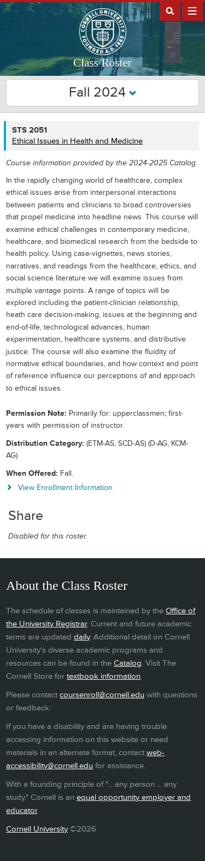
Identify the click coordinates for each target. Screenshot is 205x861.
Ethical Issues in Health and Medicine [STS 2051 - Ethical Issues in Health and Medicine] (77, 141)
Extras (192, 10)
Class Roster (102, 62)
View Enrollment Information (65, 487)
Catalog (128, 663)
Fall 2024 (103, 92)
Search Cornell (170, 10)
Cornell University (37, 829)
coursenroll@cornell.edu (102, 695)
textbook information (103, 676)
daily (82, 637)
